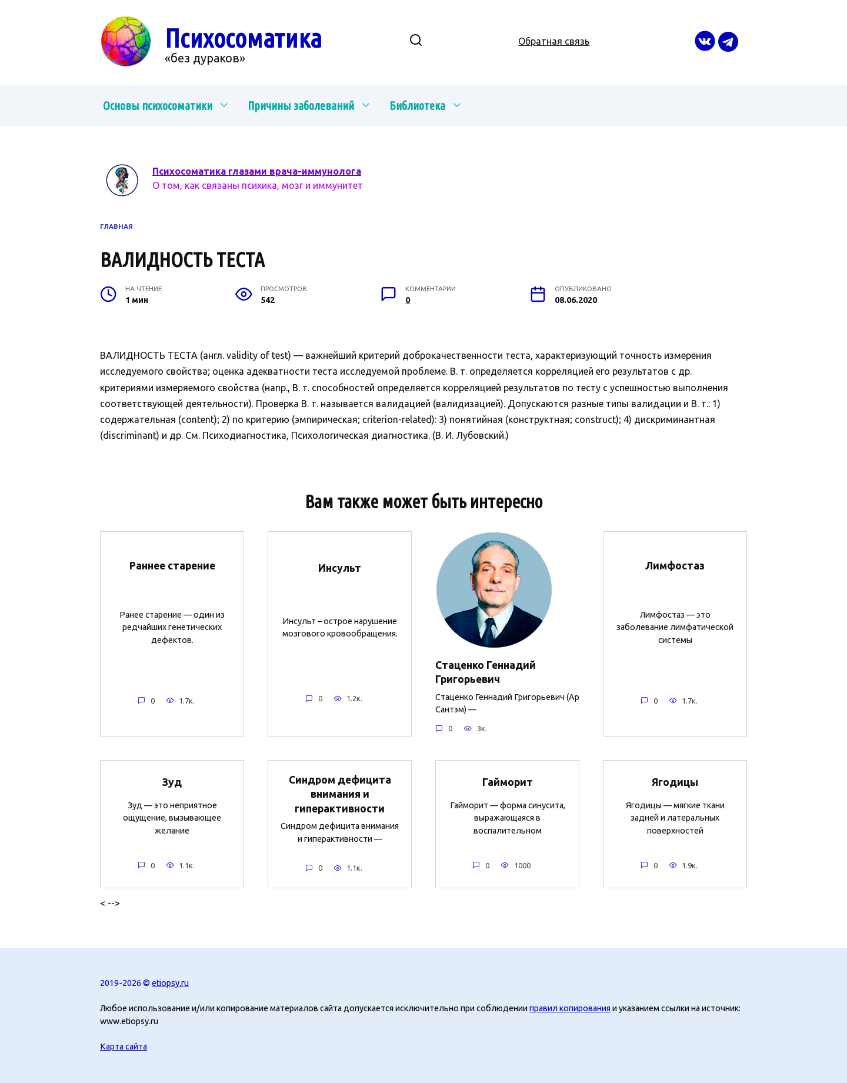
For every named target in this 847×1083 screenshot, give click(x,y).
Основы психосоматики (157, 105)
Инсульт (339, 568)
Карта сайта (123, 1046)
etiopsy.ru (170, 983)
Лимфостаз (675, 565)
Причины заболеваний (301, 105)
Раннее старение (172, 565)
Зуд (172, 782)
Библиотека (417, 105)
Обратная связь (553, 41)
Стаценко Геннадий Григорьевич (485, 672)
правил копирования (570, 1008)
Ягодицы (675, 782)
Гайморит (507, 782)
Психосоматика (243, 38)
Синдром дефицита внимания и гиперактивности (340, 794)
